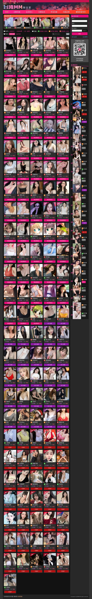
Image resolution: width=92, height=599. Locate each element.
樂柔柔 (85, 262)
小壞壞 (85, 279)
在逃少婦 (65, 27)
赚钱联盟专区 (81, 12)
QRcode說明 (79, 60)
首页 (6, 12)
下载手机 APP (79, 41)
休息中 (83, 89)
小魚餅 (47, 27)
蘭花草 (85, 161)
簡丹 (84, 178)
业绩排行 (12, 31)
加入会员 (74, 37)
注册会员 (41, 12)
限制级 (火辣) (65, 31)
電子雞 (85, 313)
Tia (84, 245)
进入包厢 (50, 323)
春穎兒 (56, 27)
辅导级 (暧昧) (54, 31)
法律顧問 (18, 27)
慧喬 (84, 288)
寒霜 (84, 296)
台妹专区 (18, 34)
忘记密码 (85, 37)
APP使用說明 (79, 58)
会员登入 (29, 12)
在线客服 (20, 596)
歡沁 (84, 203)
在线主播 (12, 34)
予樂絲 (85, 77)
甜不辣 (85, 237)
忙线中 (10, 447)
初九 (84, 220)
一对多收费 (19, 31)
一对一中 (84, 72)
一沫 (84, 119)
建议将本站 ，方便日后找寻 (14, 1)
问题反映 (66, 12)
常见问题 (54, 12)
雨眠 (84, 195)
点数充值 (17, 12)
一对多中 (84, 121)
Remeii (85, 153)
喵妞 (84, 271)
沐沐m (85, 305)
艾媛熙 (85, 94)
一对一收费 (26, 31)
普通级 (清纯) (43, 31)
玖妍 (84, 102)
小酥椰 (9, 27)
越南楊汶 (27, 27)
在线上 (83, 282)
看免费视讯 (10, 55)
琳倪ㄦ (37, 27)
